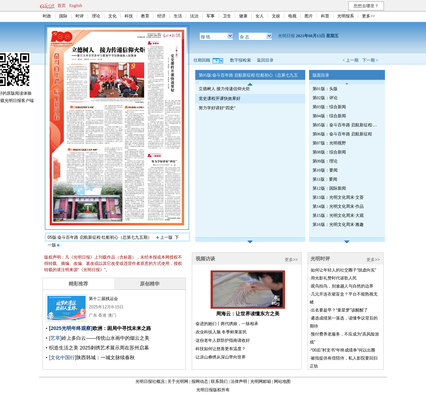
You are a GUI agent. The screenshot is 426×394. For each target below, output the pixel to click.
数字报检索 (240, 60)
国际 (63, 16)
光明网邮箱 (260, 381)
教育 (145, 16)
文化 (112, 16)
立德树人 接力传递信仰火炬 (224, 88)
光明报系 (345, 16)
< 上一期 (350, 60)
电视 (292, 16)
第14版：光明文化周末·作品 (338, 206)
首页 (61, 5)
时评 (80, 16)
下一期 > (370, 60)
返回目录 (265, 60)
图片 (309, 16)
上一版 (164, 237)
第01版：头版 (325, 88)
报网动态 (199, 381)
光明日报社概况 (150, 381)
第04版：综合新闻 (329, 115)
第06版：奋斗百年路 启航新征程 (342, 134)
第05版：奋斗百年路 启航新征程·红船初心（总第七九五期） (346, 125)
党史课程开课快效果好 (219, 98)
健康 (243, 16)
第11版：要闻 (325, 179)
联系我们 (219, 381)
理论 (96, 16)
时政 (47, 16)
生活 (178, 16)
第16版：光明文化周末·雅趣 (338, 224)
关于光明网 (177, 381)
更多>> (368, 16)
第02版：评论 (325, 97)
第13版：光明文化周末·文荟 (338, 197)
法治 (194, 16)
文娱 (276, 16)
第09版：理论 (325, 161)
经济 (161, 16)
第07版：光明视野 (329, 143)
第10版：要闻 (325, 170)
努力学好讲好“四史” (217, 107)
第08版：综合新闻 (329, 152)
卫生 (227, 16)
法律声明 (238, 381)
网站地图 (282, 381)
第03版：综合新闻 (329, 106)
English (75, 5)
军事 (210, 16)
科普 (325, 16)
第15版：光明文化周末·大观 (338, 215)
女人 (259, 16)
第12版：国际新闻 (329, 188)
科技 (129, 16)
